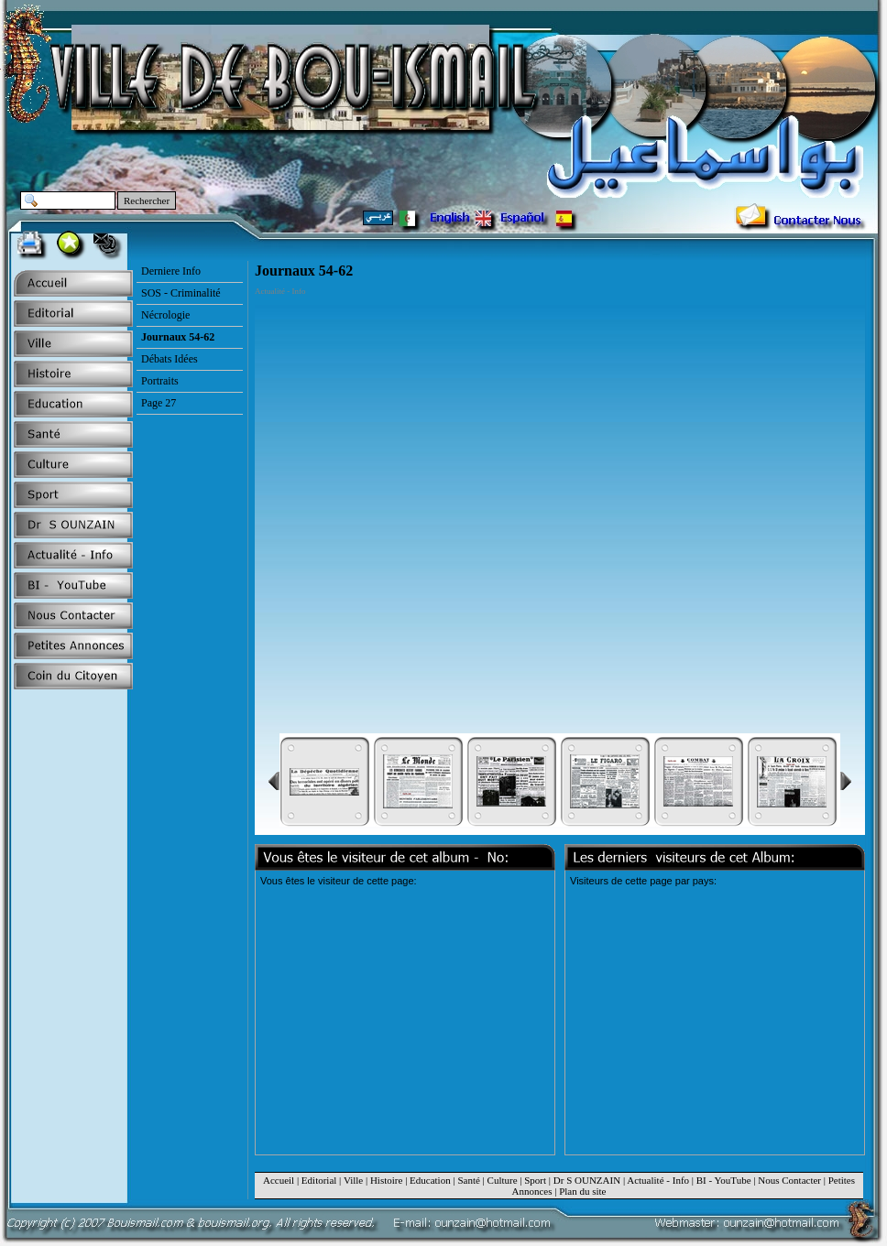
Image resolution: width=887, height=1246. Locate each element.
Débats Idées (169, 358)
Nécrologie (165, 315)
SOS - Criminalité (181, 293)
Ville (353, 1180)
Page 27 (158, 402)
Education (430, 1180)
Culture (502, 1180)
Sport (535, 1180)
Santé (468, 1180)
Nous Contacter (789, 1180)
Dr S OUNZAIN (586, 1180)
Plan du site (582, 1191)
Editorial (319, 1180)
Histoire (386, 1180)
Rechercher (147, 200)
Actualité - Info (658, 1180)
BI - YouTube (723, 1180)
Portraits (160, 380)
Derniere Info (171, 271)
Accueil (278, 1180)
